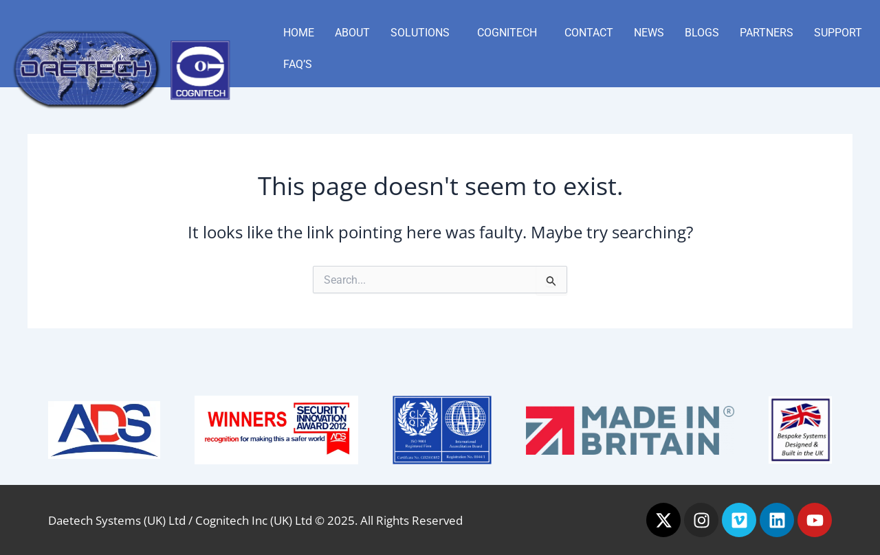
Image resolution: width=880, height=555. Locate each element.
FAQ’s (297, 64)
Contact (588, 32)
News (649, 32)
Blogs (702, 32)
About (352, 32)
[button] (423, 33)
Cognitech (507, 32)
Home (298, 32)
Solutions (420, 32)
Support (838, 32)
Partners (766, 32)
